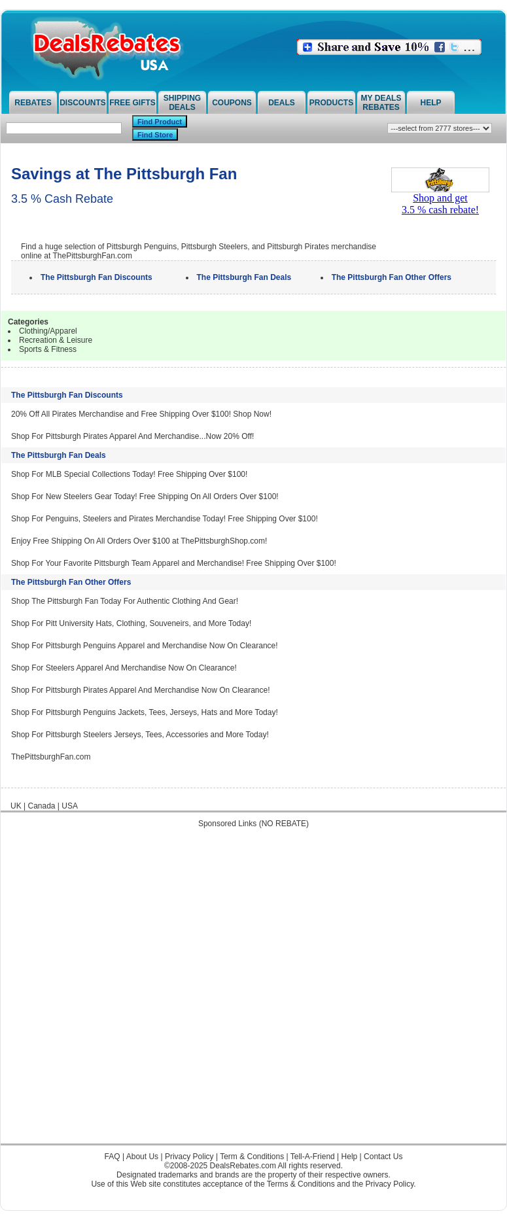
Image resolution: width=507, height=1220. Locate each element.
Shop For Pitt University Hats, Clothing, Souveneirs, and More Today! (131, 623)
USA (69, 805)
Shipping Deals (182, 103)
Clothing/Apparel (48, 331)
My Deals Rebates (381, 103)
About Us (142, 1156)
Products (331, 102)
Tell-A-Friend (312, 1156)
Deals (281, 102)
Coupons (232, 102)
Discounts (83, 102)
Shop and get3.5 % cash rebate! (440, 199)
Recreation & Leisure (55, 340)
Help (430, 102)
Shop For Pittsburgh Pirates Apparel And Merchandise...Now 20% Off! (132, 436)
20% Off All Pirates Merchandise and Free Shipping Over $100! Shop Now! (141, 414)
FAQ (112, 1156)
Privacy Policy (189, 1156)
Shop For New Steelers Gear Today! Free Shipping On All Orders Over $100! (145, 496)
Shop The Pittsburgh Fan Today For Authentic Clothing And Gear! (124, 601)
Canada (41, 805)
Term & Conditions (252, 1156)
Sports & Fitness (48, 349)
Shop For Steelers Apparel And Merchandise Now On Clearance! (124, 667)
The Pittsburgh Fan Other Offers (71, 582)
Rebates (32, 102)
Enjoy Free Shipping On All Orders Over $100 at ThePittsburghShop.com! (139, 541)
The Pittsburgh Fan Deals (58, 455)
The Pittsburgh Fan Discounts (67, 395)
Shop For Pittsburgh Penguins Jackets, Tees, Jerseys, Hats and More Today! (144, 712)
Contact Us (383, 1156)
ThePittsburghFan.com (50, 756)
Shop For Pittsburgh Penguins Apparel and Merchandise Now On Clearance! (144, 645)
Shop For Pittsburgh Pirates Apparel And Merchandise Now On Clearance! (140, 690)
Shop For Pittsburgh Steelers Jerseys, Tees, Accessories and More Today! (140, 734)
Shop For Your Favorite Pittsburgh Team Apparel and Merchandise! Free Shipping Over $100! (173, 563)
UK (16, 805)
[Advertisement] (151, 992)
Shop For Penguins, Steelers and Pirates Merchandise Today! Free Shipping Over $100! (164, 518)
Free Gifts (132, 102)
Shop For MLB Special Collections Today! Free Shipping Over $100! (129, 474)
